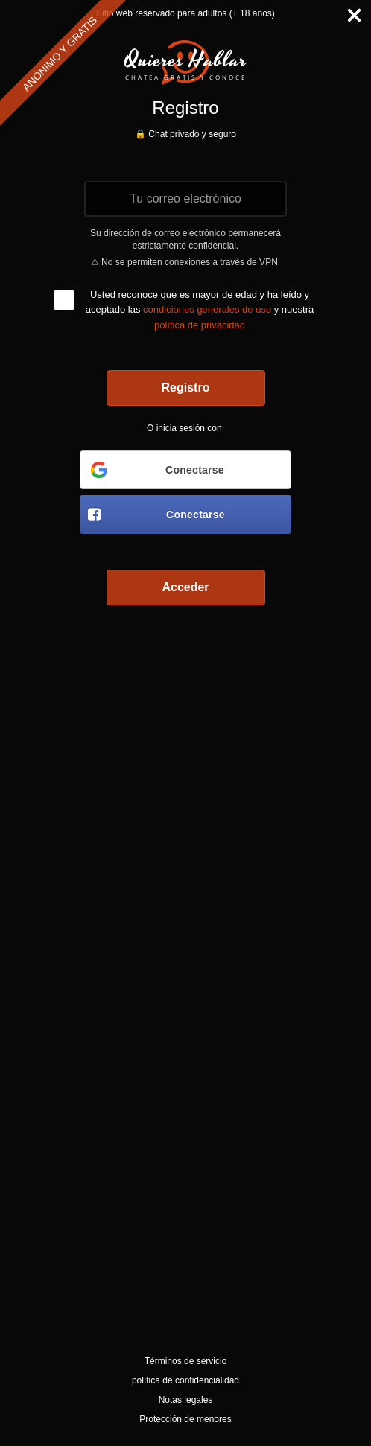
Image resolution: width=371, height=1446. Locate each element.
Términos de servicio (186, 1361)
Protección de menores (185, 1419)
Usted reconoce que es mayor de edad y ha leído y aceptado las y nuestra (200, 310)
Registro (186, 387)
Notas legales (186, 1400)
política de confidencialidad (185, 1380)
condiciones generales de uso (207, 309)
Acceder (185, 587)
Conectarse (156, 470)
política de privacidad (199, 325)
